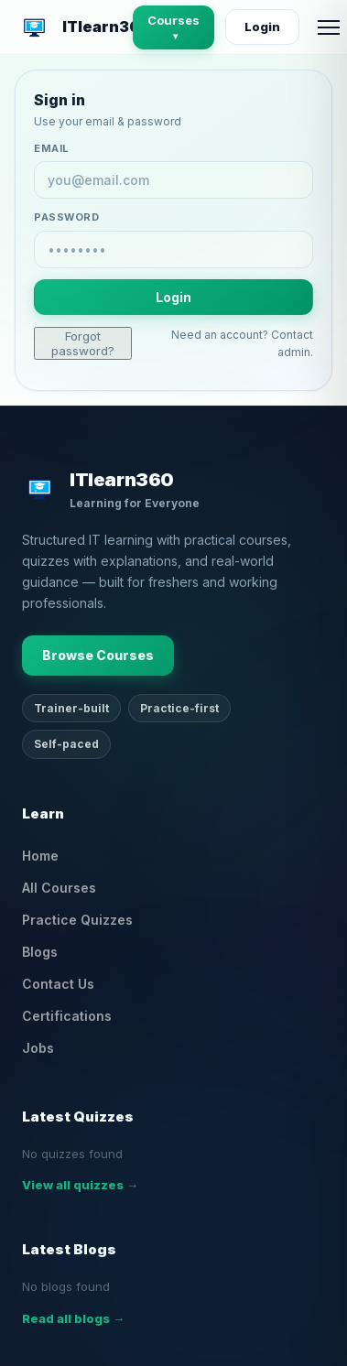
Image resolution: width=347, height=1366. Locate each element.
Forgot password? (82, 343)
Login (262, 26)
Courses (173, 27)
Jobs (38, 1048)
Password (66, 217)
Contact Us (58, 984)
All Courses (59, 887)
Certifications (67, 1016)
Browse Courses (98, 655)
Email (52, 148)
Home (40, 855)
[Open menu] (328, 27)
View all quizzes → (80, 1184)
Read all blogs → (73, 1318)
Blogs (40, 951)
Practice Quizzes (77, 919)
